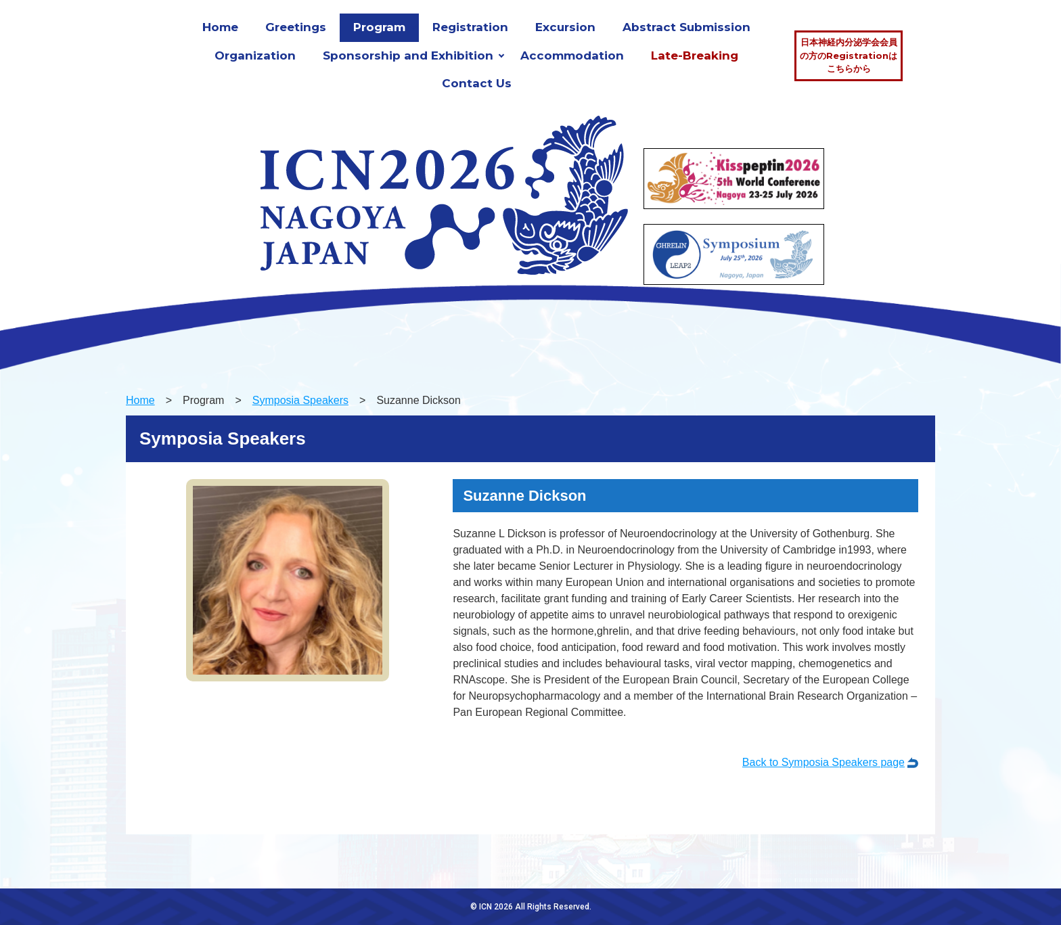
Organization (255, 55)
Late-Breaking (694, 55)
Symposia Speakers (300, 400)
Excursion (565, 27)
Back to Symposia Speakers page (823, 762)
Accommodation (572, 55)
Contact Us (477, 83)
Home (220, 27)
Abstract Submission (686, 27)
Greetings (295, 27)
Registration (470, 27)
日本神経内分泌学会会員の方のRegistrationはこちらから (848, 55)
